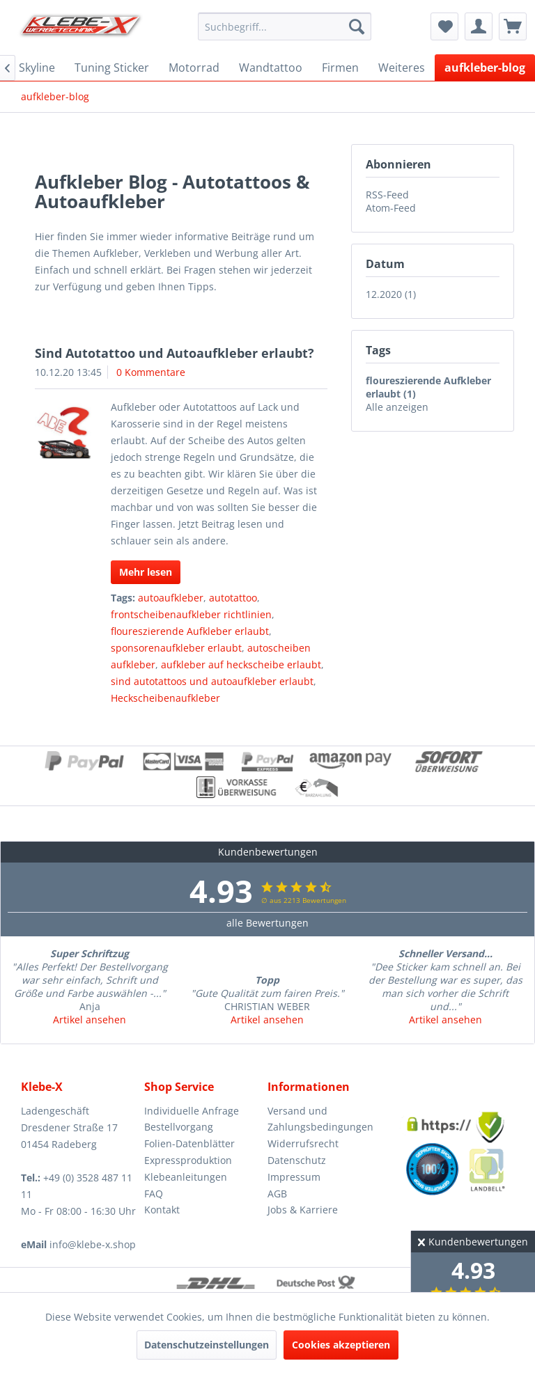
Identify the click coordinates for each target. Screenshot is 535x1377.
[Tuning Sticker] (112, 67)
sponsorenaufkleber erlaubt (176, 647)
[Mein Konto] (479, 26)
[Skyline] (37, 67)
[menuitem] (285, 26)
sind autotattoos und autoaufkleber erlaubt (212, 681)
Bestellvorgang (178, 1126)
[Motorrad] (194, 67)
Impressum (294, 1176)
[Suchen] (356, 26)
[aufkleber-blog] (485, 67)
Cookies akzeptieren (341, 1344)
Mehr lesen (145, 572)
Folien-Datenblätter (189, 1143)
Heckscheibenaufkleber (165, 698)
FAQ (153, 1193)
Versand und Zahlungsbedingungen (320, 1119)
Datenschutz (297, 1160)
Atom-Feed (391, 207)
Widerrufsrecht (303, 1143)
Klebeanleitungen (185, 1176)
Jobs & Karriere (303, 1209)
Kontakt (162, 1209)
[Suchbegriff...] (285, 26)
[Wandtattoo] (270, 67)
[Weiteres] (402, 67)
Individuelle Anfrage (191, 1110)
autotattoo (233, 597)
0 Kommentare (150, 372)
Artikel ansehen (89, 1019)
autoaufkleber (170, 597)
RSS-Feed (387, 194)
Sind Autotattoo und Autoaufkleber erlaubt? (174, 353)
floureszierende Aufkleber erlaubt (190, 631)
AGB (277, 1193)
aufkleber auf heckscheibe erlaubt (241, 664)
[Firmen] (340, 67)
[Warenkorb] (513, 26)
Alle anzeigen (397, 407)
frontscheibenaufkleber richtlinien (191, 614)
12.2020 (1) (391, 294)
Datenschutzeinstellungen (206, 1344)
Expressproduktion (188, 1160)
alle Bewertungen (267, 922)
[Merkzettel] (444, 26)
